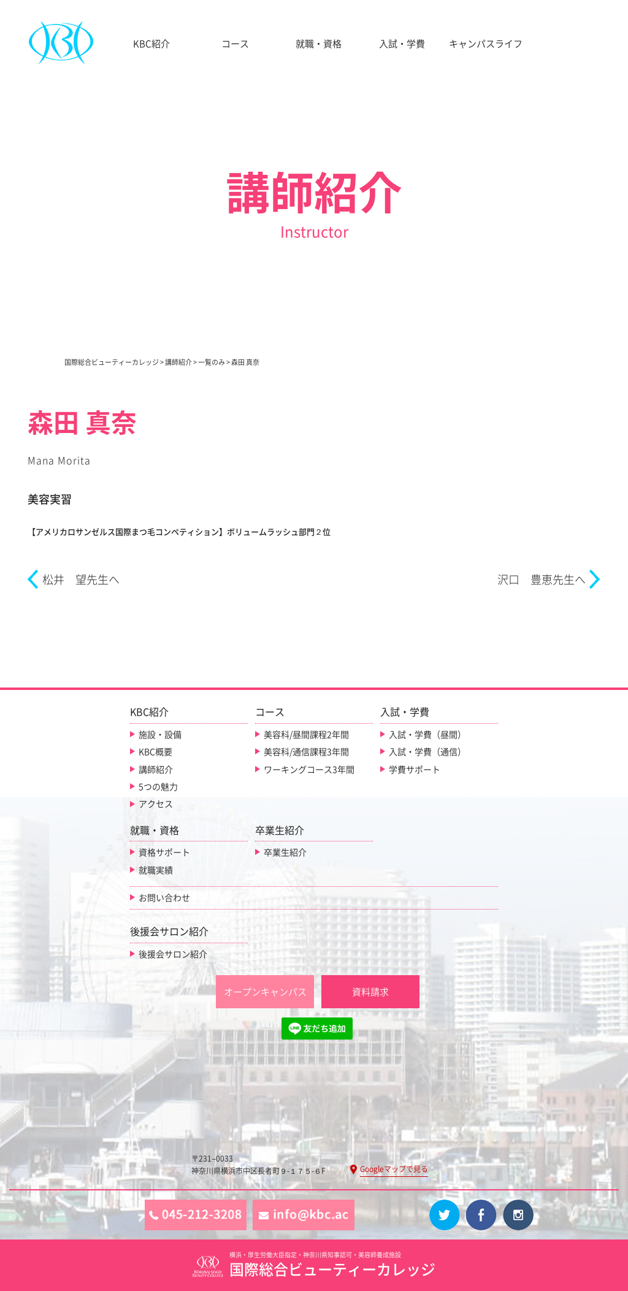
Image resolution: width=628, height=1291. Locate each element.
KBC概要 (155, 752)
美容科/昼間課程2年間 (306, 734)
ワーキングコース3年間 (309, 769)
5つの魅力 (158, 787)
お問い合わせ (164, 898)
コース (235, 43)
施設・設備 (160, 734)
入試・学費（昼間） (427, 734)
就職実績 (156, 870)
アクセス (156, 804)
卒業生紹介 (285, 852)
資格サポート (164, 852)
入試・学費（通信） (427, 752)
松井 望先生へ (81, 579)
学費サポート (414, 769)
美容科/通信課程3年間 (306, 752)
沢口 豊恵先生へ (541, 579)
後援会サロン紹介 (173, 954)
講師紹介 (156, 769)
